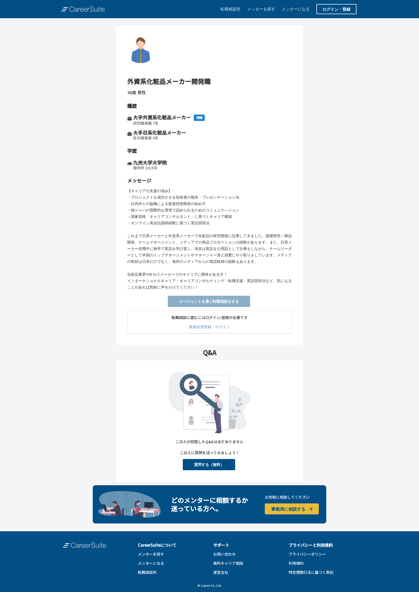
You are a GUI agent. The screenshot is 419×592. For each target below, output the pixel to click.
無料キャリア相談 (228, 563)
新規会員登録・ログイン (209, 326)
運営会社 (220, 572)
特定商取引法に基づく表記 (311, 572)
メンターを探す (261, 8)
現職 (199, 117)
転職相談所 (230, 8)
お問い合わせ (224, 554)
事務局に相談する (292, 508)
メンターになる (296, 8)
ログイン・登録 (336, 9)
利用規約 (296, 563)
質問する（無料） (209, 464)
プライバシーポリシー (307, 554)
